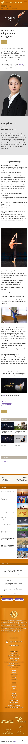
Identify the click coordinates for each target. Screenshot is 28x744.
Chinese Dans (14, 695)
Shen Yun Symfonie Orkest (14, 656)
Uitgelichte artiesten (6, 404)
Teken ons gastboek (14, 645)
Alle (3, 567)
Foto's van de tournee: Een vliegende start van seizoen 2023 (21, 481)
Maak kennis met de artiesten (14, 665)
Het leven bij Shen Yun (14, 658)
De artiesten (14, 676)
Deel (4, 42)
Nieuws (9, 6)
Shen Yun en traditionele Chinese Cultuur (14, 707)
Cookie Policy (17, 741)
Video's (14, 670)
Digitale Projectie (14, 702)
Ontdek (14, 693)
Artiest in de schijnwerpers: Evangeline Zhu (9, 8)
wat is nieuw (14, 684)
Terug (4, 6)
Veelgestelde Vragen (14, 667)
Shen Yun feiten (14, 660)
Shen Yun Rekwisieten (14, 704)
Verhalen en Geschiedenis (14, 705)
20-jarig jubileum (14, 653)
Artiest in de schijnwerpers (8, 402)
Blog (12, 567)
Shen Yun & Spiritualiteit (14, 663)
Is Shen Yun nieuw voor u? (14, 655)
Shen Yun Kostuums (14, 700)
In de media (14, 679)
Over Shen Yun (14, 651)
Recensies (14, 677)
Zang (14, 698)
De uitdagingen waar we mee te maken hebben (14, 662)
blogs (14, 688)
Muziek (14, 697)
